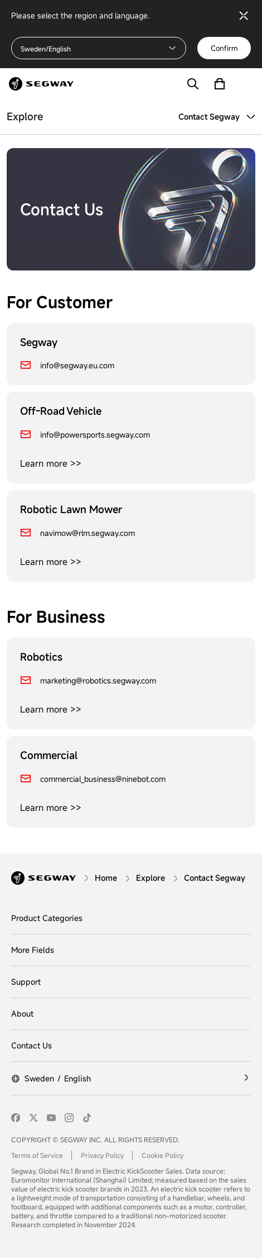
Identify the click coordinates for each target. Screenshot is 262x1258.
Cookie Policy (162, 1155)
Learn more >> (50, 463)
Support (26, 981)
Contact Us (31, 1045)
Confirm (224, 48)
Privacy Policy (102, 1155)
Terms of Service (37, 1155)
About (22, 1013)
